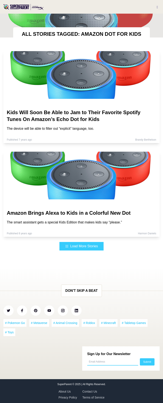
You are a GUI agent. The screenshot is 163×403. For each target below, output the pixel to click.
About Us (65, 391)
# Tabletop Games (134, 323)
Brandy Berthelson (145, 139)
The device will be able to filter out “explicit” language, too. (50, 128)
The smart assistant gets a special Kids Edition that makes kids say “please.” (64, 222)
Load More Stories (81, 246)
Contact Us (89, 391)
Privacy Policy (68, 397)
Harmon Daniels (147, 233)
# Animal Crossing (65, 323)
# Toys (9, 332)
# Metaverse (39, 323)
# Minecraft (108, 323)
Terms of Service (93, 397)
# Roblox (89, 323)
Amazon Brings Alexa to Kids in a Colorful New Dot (69, 213)
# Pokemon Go (15, 323)
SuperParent (64, 384)
